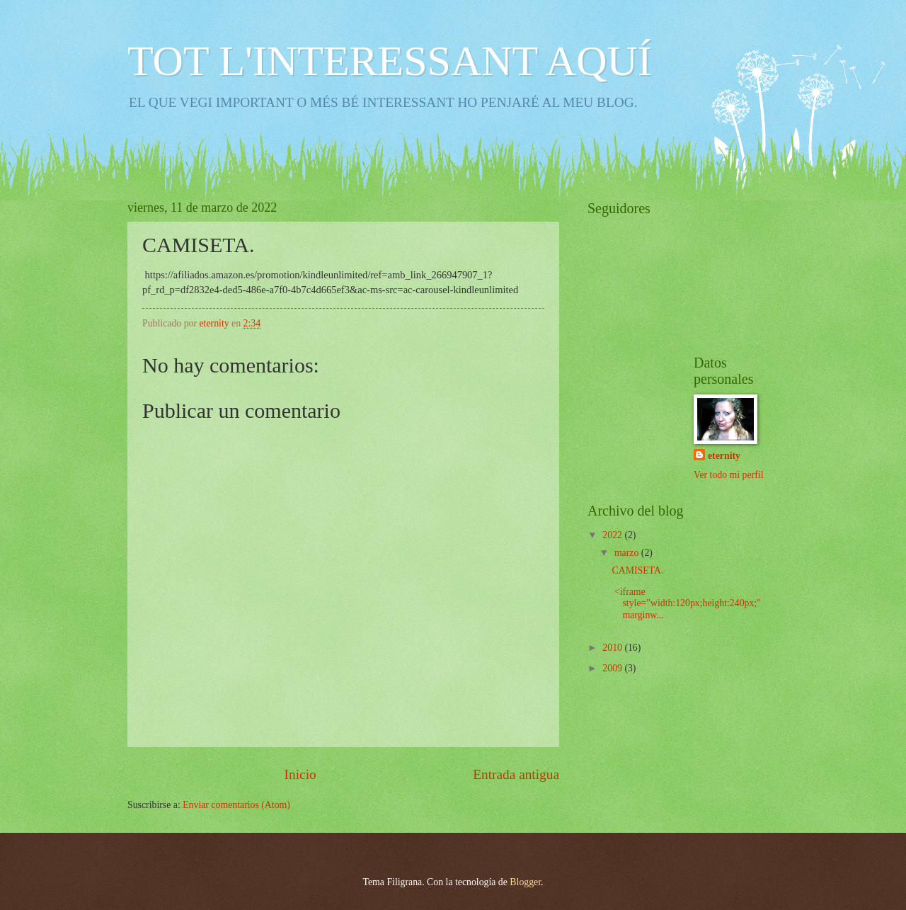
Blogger (525, 882)
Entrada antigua (516, 774)
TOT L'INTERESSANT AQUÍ (389, 61)
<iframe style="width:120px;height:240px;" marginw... (686, 603)
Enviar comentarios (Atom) (236, 805)
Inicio (300, 774)
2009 (613, 668)
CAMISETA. (637, 570)
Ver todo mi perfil (728, 475)
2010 (613, 647)
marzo (627, 552)
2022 (613, 535)
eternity (724, 455)
